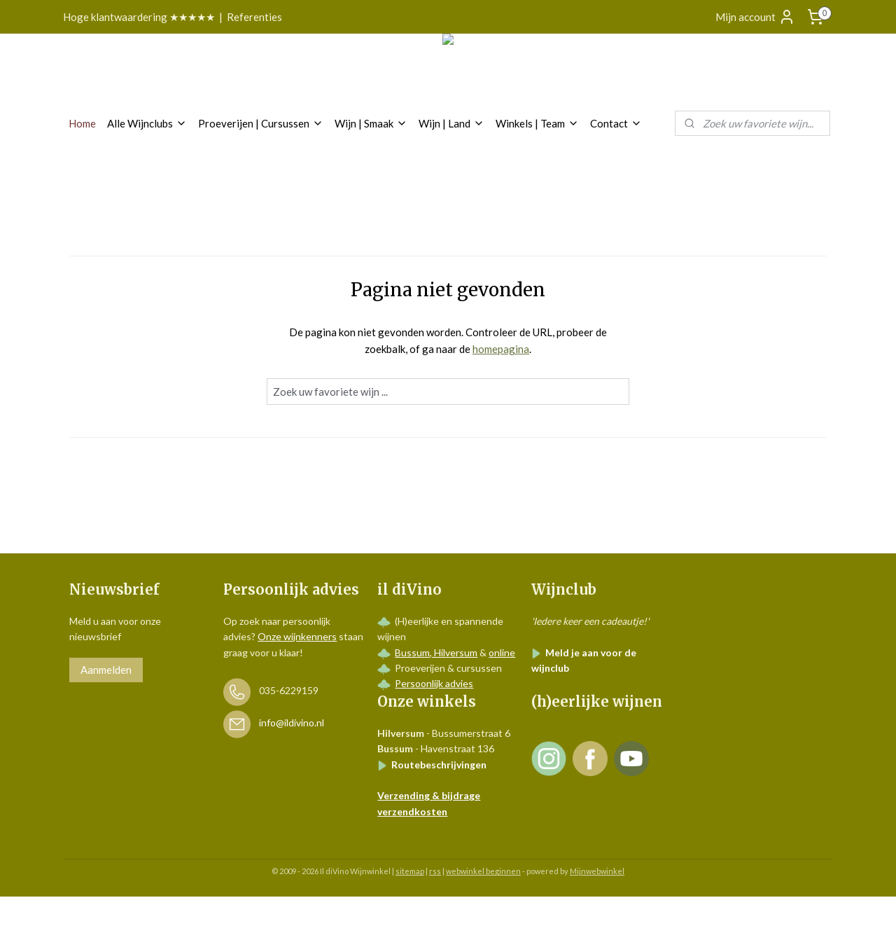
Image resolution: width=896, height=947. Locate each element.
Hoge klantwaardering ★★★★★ (139, 17)
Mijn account (755, 16)
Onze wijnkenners (297, 636)
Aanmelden (106, 669)
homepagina (500, 349)
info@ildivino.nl (291, 723)
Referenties (254, 17)
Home (82, 123)
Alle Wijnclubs (147, 123)
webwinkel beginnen (483, 871)
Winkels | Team (537, 123)
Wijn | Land (451, 123)
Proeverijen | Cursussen (260, 123)
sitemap (410, 871)
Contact (616, 123)
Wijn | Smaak (371, 123)
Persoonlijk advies (434, 683)
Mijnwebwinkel (597, 871)
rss (435, 871)
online (502, 652)
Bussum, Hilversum (436, 652)
